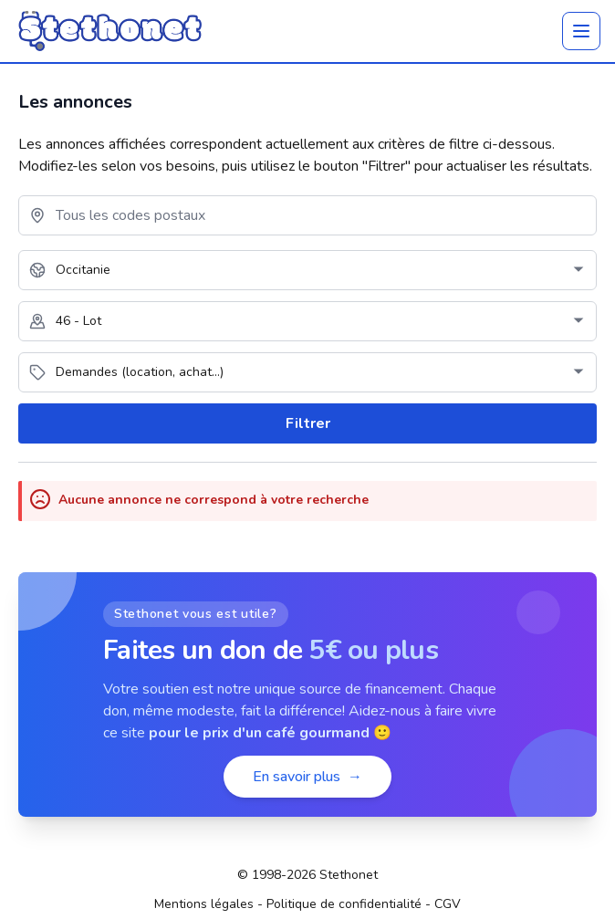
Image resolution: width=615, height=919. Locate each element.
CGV (447, 904)
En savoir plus (307, 777)
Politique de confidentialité (344, 904)
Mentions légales (204, 904)
